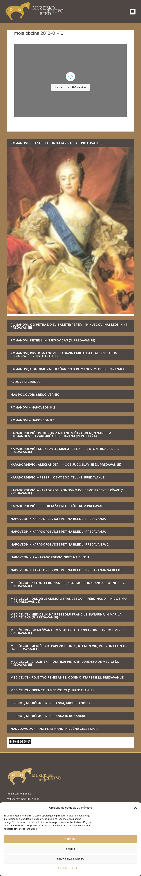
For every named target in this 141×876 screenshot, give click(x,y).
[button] (135, 808)
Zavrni (70, 849)
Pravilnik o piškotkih (68, 868)
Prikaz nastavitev (70, 859)
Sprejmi (70, 839)
